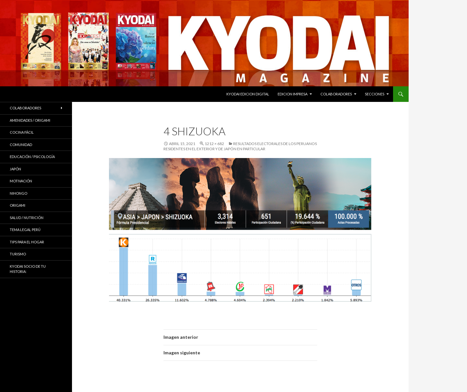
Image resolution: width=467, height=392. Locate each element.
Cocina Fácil (22, 132)
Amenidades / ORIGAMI (30, 120)
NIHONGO (18, 193)
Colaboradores (336, 94)
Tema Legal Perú (25, 229)
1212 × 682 (214, 143)
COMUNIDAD (21, 144)
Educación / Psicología (32, 156)
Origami (17, 205)
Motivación (21, 181)
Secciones (374, 94)
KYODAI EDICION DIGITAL (247, 94)
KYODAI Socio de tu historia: (28, 269)
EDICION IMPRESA (292, 94)
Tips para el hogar (27, 242)
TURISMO (18, 254)
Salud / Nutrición (26, 217)
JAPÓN (15, 169)
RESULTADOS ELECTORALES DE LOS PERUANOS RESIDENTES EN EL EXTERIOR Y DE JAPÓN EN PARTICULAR (240, 146)
